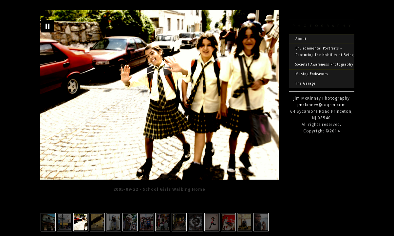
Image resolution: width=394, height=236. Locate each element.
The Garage (305, 83)
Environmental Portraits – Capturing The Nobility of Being (324, 52)
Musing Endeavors (311, 74)
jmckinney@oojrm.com (321, 105)
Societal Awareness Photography (324, 64)
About (301, 39)
